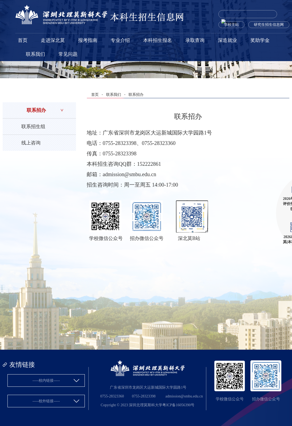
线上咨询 (31, 142)
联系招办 (36, 110)
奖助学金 (260, 40)
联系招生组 (33, 126)
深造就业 (227, 40)
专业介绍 (120, 40)
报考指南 (87, 40)
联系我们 (35, 54)
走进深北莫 (53, 40)
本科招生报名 (157, 40)
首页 (22, 40)
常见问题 (68, 54)
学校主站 (231, 25)
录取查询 (195, 40)
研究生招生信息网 (269, 25)
